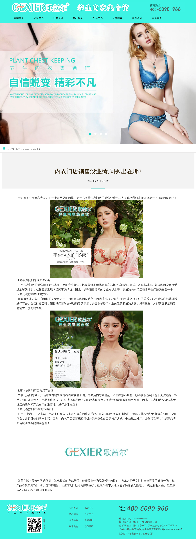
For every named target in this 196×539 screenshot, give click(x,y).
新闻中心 (26, 149)
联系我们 (137, 18)
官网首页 (19, 18)
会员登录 (157, 18)
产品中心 (98, 18)
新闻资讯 (58, 18)
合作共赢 (117, 18)
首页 (18, 149)
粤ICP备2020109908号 (172, 529)
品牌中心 (38, 18)
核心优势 (78, 18)
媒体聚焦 (36, 149)
